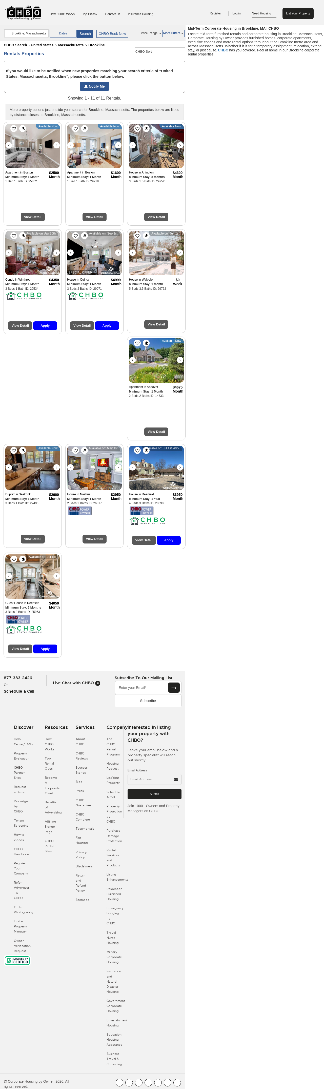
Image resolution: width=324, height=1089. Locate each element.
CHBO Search (15, 45)
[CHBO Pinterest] (167, 1082)
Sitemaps (82, 900)
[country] (26, 33)
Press (80, 791)
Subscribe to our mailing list (143, 677)
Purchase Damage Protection (114, 836)
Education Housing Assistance (114, 1040)
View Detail (32, 217)
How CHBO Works (62, 14)
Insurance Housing (140, 14)
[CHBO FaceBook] (119, 1082)
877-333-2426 (18, 677)
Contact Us (112, 14)
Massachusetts (71, 45)
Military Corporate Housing (114, 957)
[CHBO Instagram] (148, 1082)
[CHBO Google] (177, 1082)
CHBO (223, 50)
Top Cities (90, 14)
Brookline (96, 45)
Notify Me (94, 86)
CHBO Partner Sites (19, 773)
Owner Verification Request (22, 946)
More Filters (173, 33)
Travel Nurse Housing (113, 938)
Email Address (137, 770)
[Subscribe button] (174, 688)
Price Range (151, 33)
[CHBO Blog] (139, 1082)
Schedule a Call (19, 691)
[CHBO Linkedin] (158, 1082)
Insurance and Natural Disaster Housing (114, 981)
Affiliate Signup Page (50, 827)
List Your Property (298, 13)
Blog (79, 782)
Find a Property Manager (20, 926)
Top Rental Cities (49, 763)
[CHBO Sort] (160, 51)
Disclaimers (84, 866)
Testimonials (85, 829)
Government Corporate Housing (116, 1006)
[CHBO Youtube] (129, 1082)
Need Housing (264, 13)
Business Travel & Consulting (114, 1059)
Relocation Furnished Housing (114, 894)
